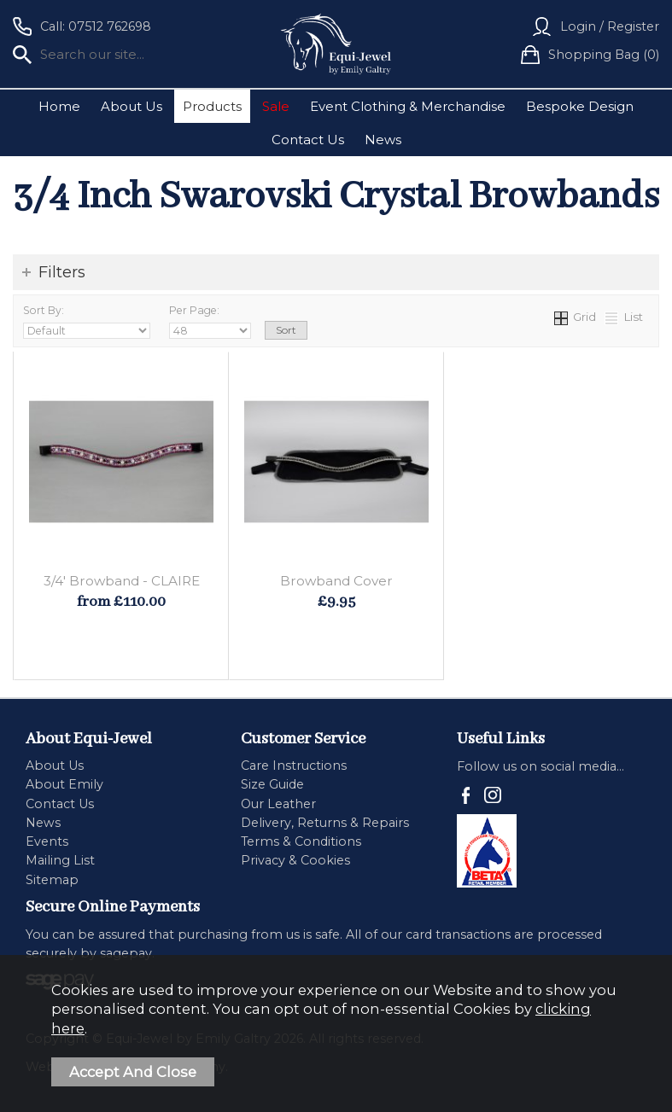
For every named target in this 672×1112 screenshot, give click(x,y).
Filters (61, 272)
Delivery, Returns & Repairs (325, 822)
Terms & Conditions (301, 841)
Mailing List (60, 860)
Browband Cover (336, 581)
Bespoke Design (580, 106)
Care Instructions (294, 765)
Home (59, 106)
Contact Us (308, 139)
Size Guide (272, 784)
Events (47, 841)
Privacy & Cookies (295, 860)
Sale (275, 106)
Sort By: (86, 321)
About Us (131, 106)
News (383, 139)
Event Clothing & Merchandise (407, 106)
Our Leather (278, 804)
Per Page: (210, 321)
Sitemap (52, 880)
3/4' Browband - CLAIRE (122, 581)
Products (212, 106)
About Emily (64, 784)
